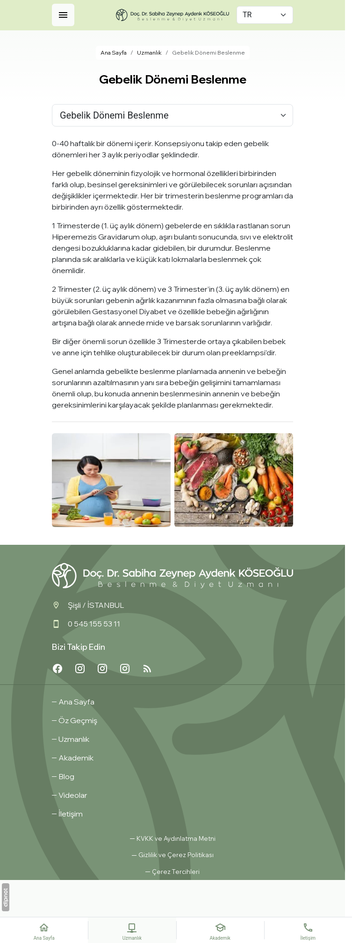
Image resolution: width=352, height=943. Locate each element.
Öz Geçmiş (77, 720)
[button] (172, 872)
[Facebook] (57, 668)
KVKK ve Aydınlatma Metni (176, 838)
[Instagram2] (102, 668)
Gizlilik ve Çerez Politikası (176, 855)
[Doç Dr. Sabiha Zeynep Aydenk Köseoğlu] (172, 15)
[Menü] (63, 15)
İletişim (70, 813)
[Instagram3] (80, 668)
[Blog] (147, 668)
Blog (66, 776)
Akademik (75, 757)
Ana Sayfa (76, 701)
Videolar (72, 795)
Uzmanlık (73, 739)
